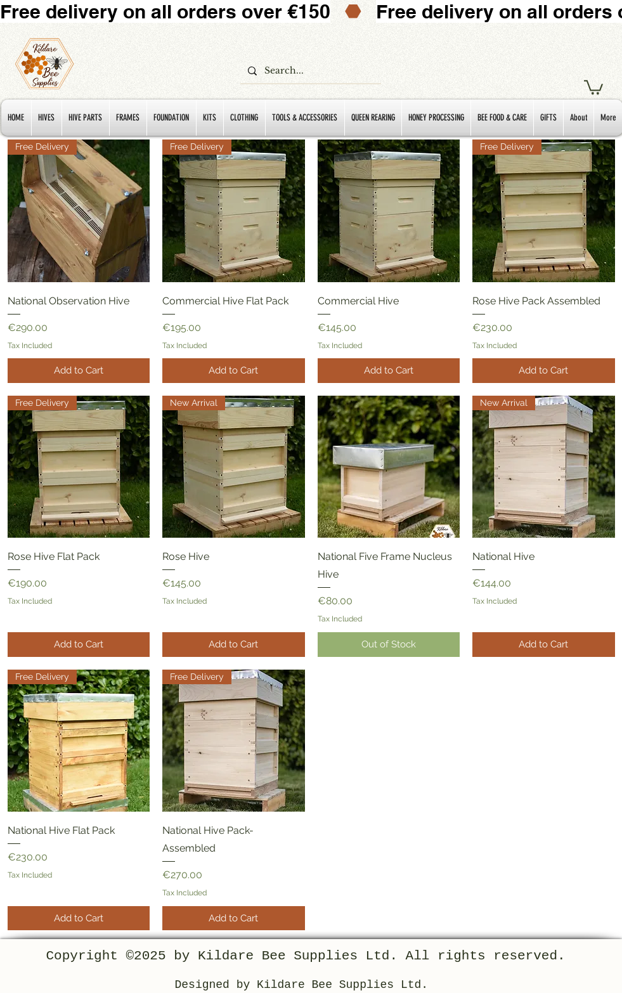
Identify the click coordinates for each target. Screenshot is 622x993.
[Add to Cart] (79, 370)
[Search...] (309, 71)
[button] (593, 86)
